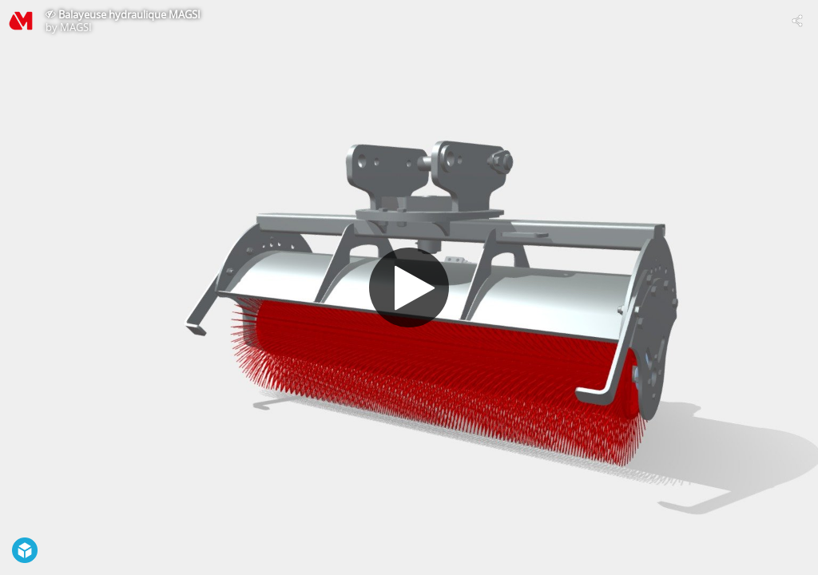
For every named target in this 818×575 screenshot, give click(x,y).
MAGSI (76, 27)
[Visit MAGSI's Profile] (21, 21)
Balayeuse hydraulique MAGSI (129, 14)
